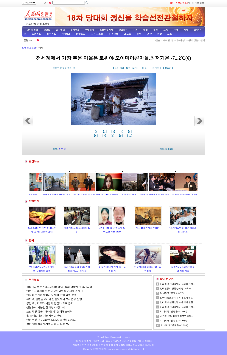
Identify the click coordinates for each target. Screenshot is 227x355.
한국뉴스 (51, 34)
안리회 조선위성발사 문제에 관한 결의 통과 (51, 295)
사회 (135, 29)
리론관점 (113, 34)
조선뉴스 (36, 34)
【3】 (113, 131)
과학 (175, 29)
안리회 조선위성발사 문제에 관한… (177, 284)
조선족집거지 (106, 29)
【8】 (112, 135)
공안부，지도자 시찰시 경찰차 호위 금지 (49, 303)
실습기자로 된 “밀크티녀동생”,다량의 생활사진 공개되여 (193, 40)
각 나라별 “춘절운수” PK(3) (173, 320)
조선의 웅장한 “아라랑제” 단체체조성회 (49, 311)
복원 (128, 68)
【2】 (105, 131)
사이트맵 (142, 341)
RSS (150, 341)
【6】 (96, 135)
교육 (165, 29)
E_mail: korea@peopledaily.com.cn (113, 337)
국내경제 (89, 29)
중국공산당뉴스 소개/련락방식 (121, 341)
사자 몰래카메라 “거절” (147, 227)
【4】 (121, 131)
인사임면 (60, 29)
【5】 (130, 131)
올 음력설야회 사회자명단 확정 (44, 315)
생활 (159, 34)
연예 (139, 34)
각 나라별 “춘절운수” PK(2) (173, 311)
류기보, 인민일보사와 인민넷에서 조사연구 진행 (54, 299)
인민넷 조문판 (29, 47)
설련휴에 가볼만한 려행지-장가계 (45, 307)
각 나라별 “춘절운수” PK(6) (174, 325)
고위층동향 (32, 29)
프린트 (155, 68)
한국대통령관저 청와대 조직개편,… (177, 297)
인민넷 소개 (98, 341)
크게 (122, 68)
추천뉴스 (34, 279)
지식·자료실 (97, 34)
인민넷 (62, 149)
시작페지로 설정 (196, 2)
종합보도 (80, 34)
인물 (145, 29)
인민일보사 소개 (83, 341)
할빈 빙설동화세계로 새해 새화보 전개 (48, 323)
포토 (169, 34)
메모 (144, 68)
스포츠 (127, 34)
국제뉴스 (65, 34)
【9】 (121, 135)
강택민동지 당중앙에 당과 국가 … (177, 288)
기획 (186, 29)
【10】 (130, 135)
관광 (149, 34)
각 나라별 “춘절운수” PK (172, 293)
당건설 (46, 29)
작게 (134, 68)
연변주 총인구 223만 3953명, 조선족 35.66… (51, 319)
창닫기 (168, 68)
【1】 (97, 131)
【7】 (104, 135)
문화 (155, 29)
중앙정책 (123, 29)
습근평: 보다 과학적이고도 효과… (177, 316)
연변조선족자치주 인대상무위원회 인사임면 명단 (54, 291)
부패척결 (74, 29)
